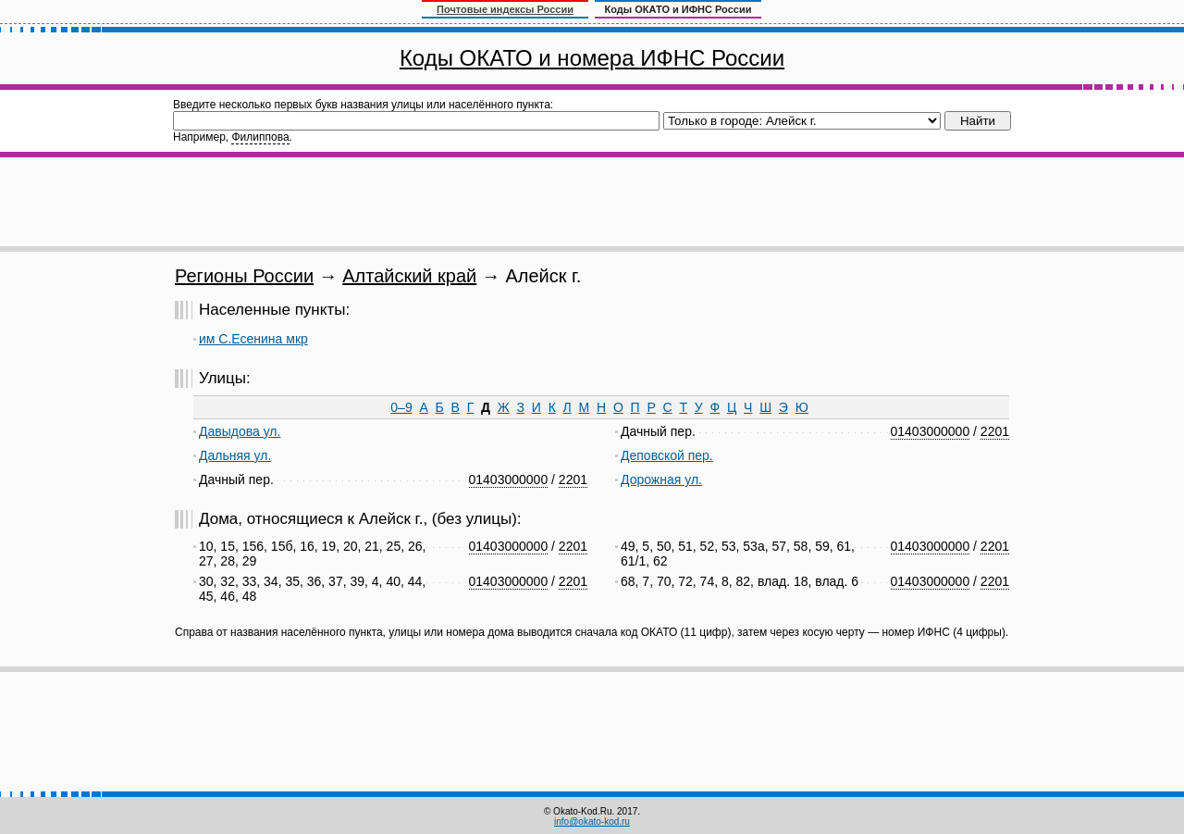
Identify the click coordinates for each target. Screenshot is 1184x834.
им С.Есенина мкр (253, 338)
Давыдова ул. (239, 431)
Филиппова (260, 137)
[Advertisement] (592, 201)
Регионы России (244, 276)
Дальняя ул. (235, 455)
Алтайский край (409, 276)
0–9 (401, 407)
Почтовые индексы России (505, 9)
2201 (573, 479)
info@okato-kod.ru (592, 821)
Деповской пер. (667, 455)
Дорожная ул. (661, 479)
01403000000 (509, 479)
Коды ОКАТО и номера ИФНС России (592, 57)
